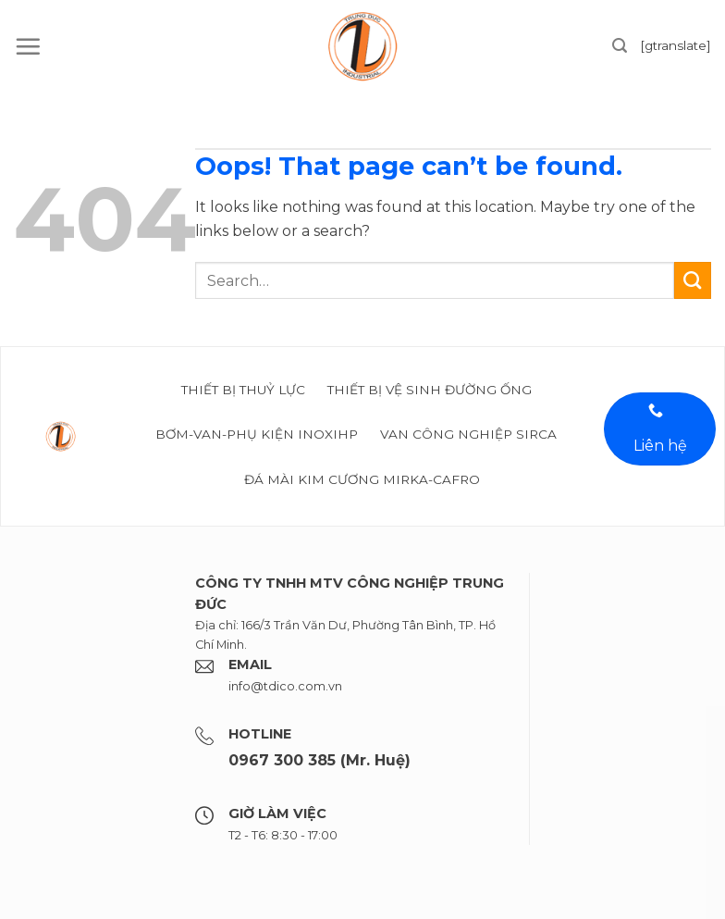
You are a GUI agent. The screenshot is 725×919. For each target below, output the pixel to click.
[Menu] (28, 46)
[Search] (619, 46)
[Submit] (692, 280)
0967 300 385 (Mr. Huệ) (319, 760)
